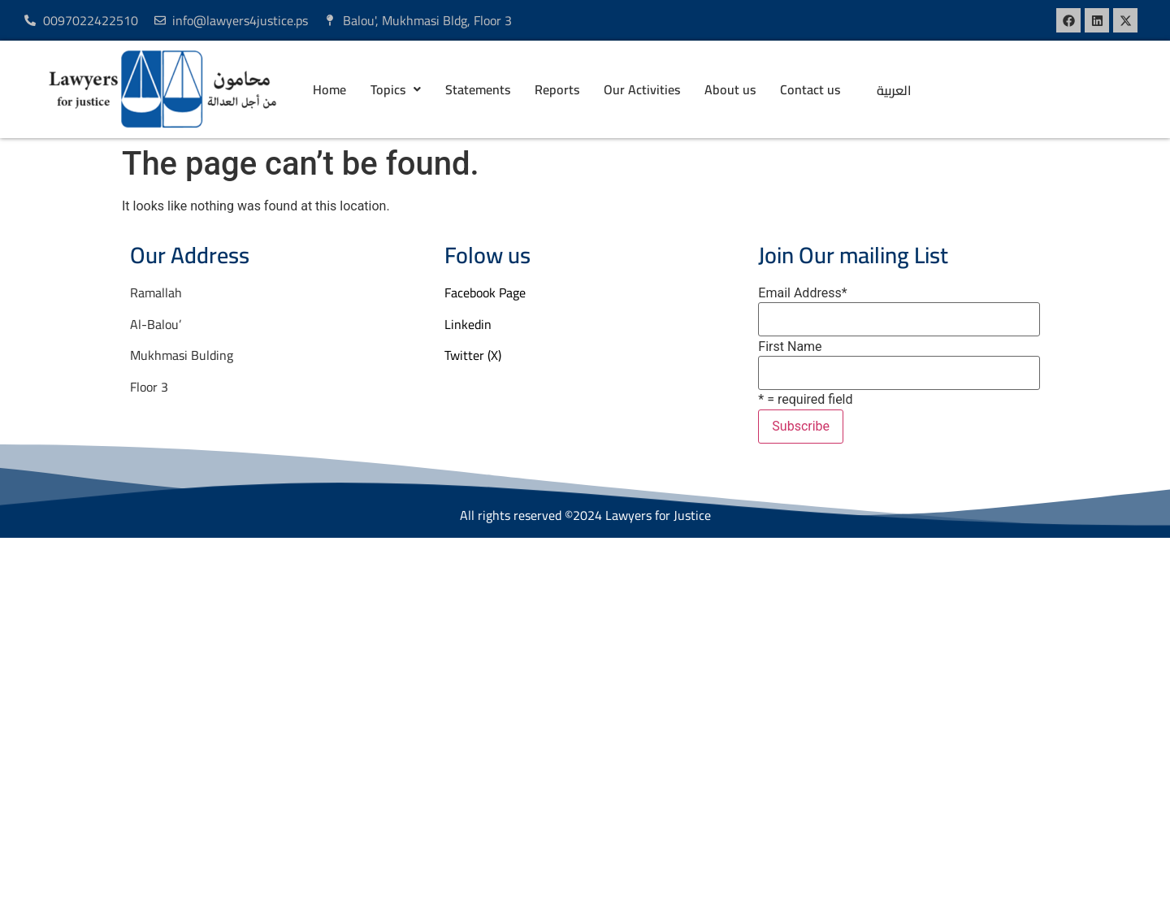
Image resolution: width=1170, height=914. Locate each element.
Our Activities (642, 89)
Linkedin (468, 324)
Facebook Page (485, 292)
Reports (557, 89)
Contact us (810, 89)
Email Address (802, 293)
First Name (789, 346)
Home (329, 89)
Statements (477, 89)
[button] (395, 89)
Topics (395, 89)
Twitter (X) (472, 355)
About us (730, 89)
